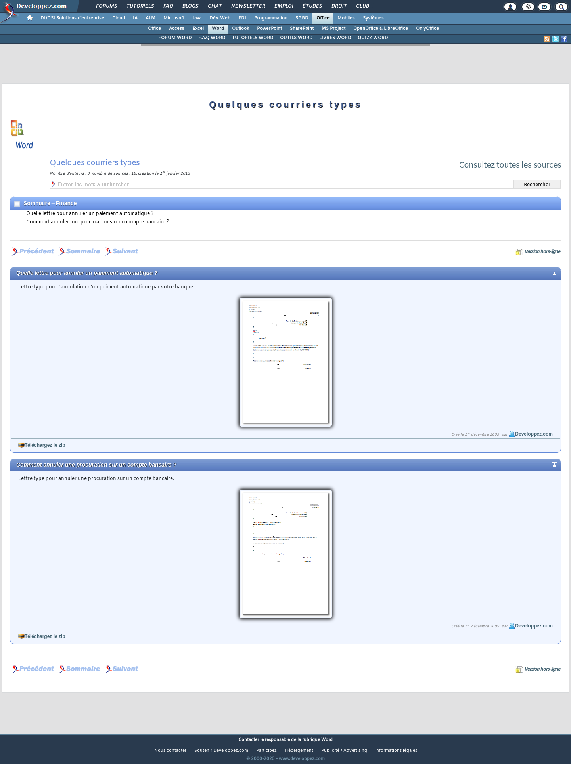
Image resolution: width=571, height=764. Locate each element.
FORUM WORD (175, 38)
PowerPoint (269, 28)
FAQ (167, 6)
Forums (106, 6)
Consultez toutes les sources (510, 165)
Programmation (270, 18)
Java (196, 18)
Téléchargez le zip (45, 445)
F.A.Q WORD (212, 38)
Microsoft (173, 18)
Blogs (190, 6)
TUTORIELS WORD (253, 38)
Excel (198, 28)
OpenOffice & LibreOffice (380, 28)
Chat (214, 6)
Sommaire (36, 203)
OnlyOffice (427, 28)
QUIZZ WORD (373, 38)
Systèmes (373, 18)
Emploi (283, 6)
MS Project (333, 28)
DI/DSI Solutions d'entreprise (72, 18)
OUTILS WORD (296, 38)
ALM (150, 18)
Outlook (240, 28)
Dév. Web (219, 18)
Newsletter (247, 6)
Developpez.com (534, 434)
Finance (66, 203)
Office (323, 18)
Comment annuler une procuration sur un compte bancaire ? (97, 222)
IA (135, 18)
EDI (242, 18)
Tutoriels (139, 6)
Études (311, 6)
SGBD (301, 18)
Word (218, 28)
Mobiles (346, 18)
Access (176, 28)
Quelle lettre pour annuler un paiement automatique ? (90, 214)
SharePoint (302, 28)
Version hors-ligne (542, 252)
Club (362, 6)
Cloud (118, 18)
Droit (338, 6)
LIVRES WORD (335, 38)
